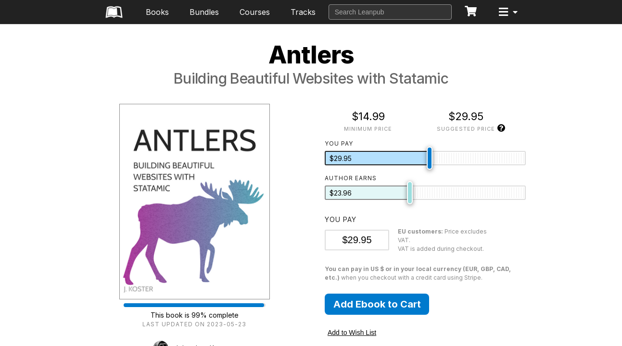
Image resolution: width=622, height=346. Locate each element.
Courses (255, 12)
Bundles (204, 12)
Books (157, 12)
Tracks (303, 12)
